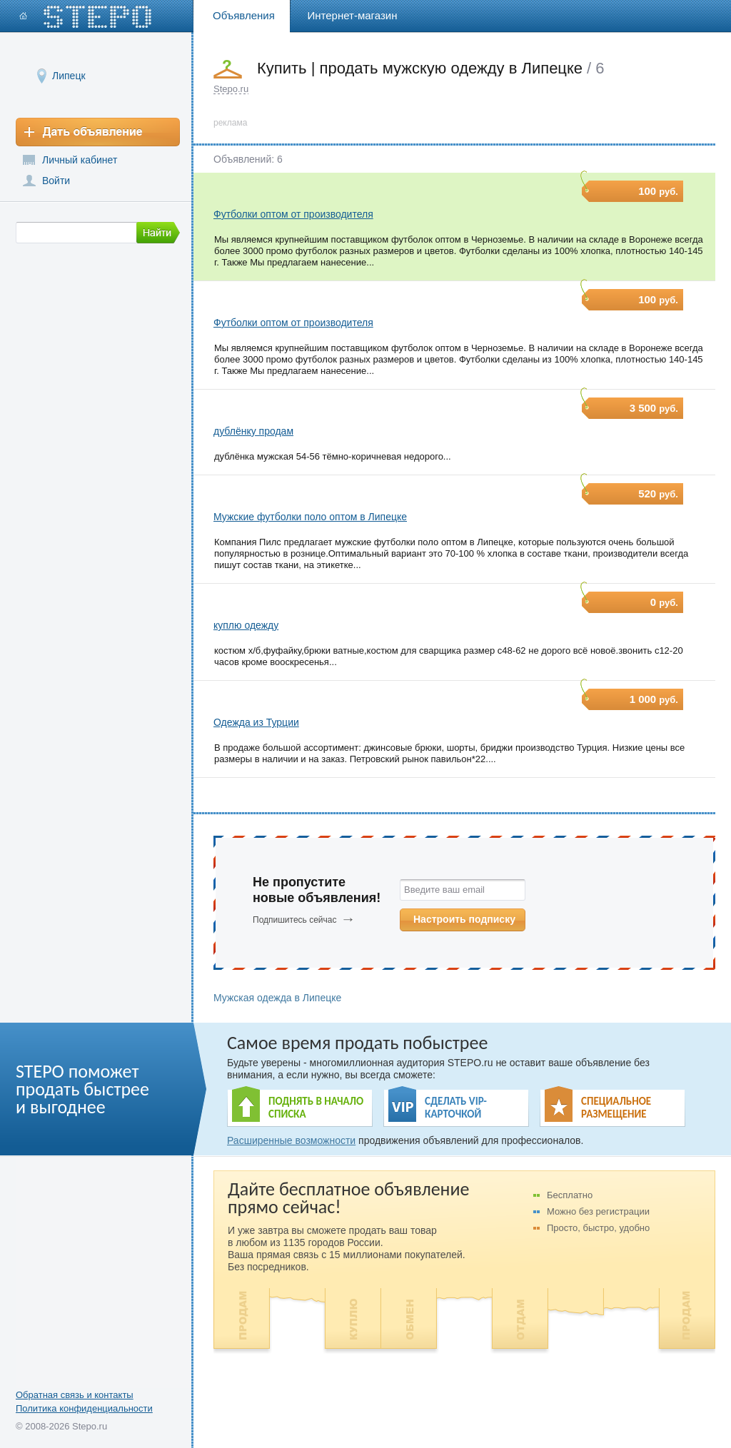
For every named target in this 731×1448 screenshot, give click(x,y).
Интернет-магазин (353, 15)
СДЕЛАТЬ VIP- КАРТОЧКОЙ (456, 1107)
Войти (56, 180)
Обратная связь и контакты (74, 1394)
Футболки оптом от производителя (293, 214)
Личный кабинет (79, 160)
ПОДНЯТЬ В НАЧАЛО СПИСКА (315, 1107)
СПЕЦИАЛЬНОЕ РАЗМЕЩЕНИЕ (616, 1107)
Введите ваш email (444, 889)
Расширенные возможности (291, 1140)
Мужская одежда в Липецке (277, 997)
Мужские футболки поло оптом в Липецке (310, 516)
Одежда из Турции (256, 722)
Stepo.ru (230, 88)
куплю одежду (245, 625)
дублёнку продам (253, 431)
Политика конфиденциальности (84, 1408)
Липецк (69, 75)
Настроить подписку (464, 919)
